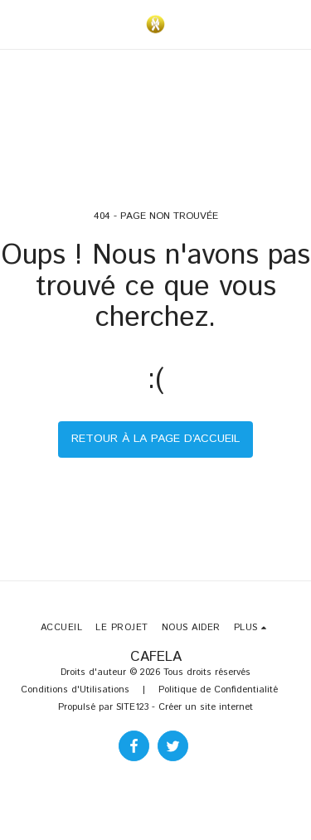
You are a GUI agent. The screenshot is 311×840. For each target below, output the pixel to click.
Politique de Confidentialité (218, 690)
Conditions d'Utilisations (75, 690)
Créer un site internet (205, 707)
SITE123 (132, 707)
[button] (18, 23)
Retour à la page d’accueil (155, 438)
